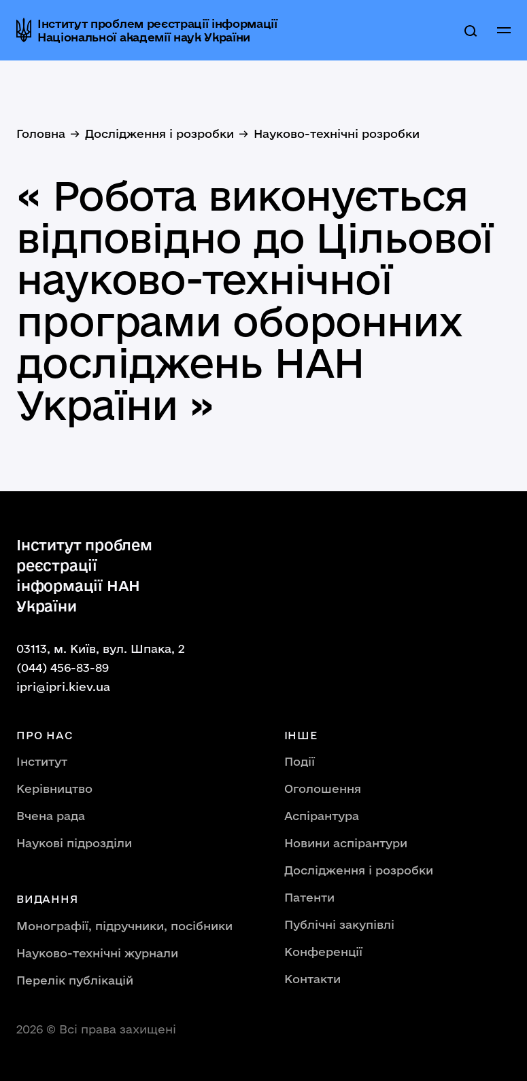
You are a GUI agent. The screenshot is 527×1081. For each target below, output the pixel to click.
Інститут (41, 761)
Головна (40, 133)
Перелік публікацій (74, 980)
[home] (152, 30)
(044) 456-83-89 (62, 667)
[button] (504, 30)
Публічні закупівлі (339, 924)
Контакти (312, 978)
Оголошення (322, 788)
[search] (470, 30)
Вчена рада (50, 815)
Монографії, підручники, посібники (124, 925)
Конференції (323, 951)
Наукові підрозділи (74, 842)
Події (299, 761)
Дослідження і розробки (159, 133)
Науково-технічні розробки (337, 133)
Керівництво (54, 788)
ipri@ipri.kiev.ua (63, 686)
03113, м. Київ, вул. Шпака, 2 (100, 648)
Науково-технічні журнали (97, 952)
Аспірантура (321, 815)
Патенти (309, 897)
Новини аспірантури (345, 842)
